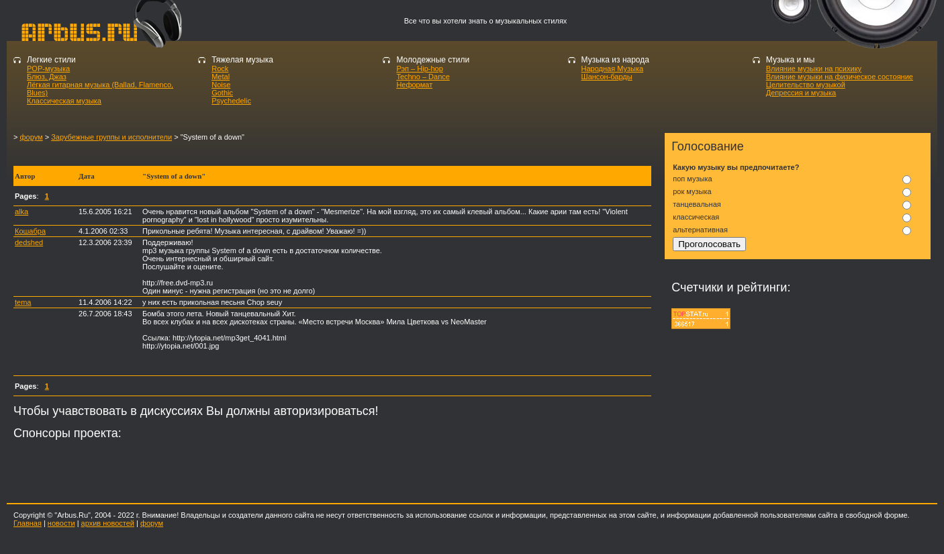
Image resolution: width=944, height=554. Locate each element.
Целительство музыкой (805, 85)
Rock (219, 68)
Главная (27, 523)
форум (30, 137)
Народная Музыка (612, 68)
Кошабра (30, 231)
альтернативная (700, 230)
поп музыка (692, 179)
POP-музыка (48, 68)
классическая (696, 217)
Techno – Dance (423, 77)
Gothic (222, 93)
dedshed (29, 242)
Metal (220, 77)
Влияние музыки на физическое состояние (839, 77)
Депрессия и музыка (801, 93)
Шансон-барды (606, 77)
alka (21, 211)
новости (61, 523)
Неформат (414, 85)
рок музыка (692, 191)
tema (23, 302)
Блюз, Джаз (46, 77)
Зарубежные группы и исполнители (111, 137)
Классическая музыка (64, 101)
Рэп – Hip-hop (419, 68)
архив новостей (107, 523)
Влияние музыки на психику (813, 68)
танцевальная (697, 204)
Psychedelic (231, 101)
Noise (220, 85)
